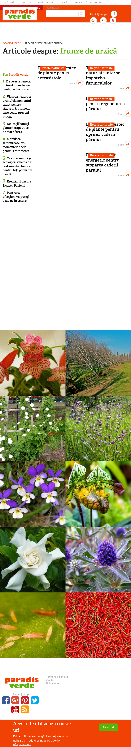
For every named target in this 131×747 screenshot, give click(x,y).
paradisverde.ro (12, 43)
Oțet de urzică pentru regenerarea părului (105, 103)
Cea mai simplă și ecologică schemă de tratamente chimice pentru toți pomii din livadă (17, 166)
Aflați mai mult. (22, 744)
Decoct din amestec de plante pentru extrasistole (56, 73)
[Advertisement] (65, 31)
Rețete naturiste (53, 68)
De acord (108, 727)
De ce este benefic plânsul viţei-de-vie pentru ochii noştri (17, 85)
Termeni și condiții (57, 677)
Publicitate (52, 683)
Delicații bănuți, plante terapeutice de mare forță (16, 128)
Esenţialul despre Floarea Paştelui (17, 183)
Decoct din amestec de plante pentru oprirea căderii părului (105, 131)
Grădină (9, 2)
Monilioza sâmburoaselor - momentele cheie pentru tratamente (16, 145)
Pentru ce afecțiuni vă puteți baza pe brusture (16, 197)
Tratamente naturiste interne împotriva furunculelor (103, 75)
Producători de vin (89, 2)
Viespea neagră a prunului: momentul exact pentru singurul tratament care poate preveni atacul (17, 107)
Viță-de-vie (45, 2)
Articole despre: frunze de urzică (44, 43)
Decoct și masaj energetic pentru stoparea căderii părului (103, 162)
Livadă (26, 2)
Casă (63, 2)
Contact (51, 680)
